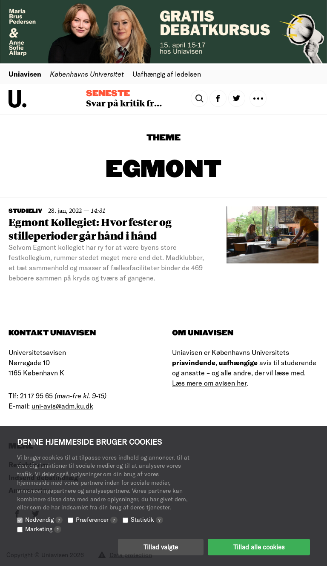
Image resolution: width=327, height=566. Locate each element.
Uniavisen (25, 74)
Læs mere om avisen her (209, 383)
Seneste (108, 93)
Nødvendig (44, 519)
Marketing (43, 528)
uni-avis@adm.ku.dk (62, 406)
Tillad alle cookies (258, 547)
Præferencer (97, 519)
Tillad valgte (160, 547)
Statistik (147, 519)
